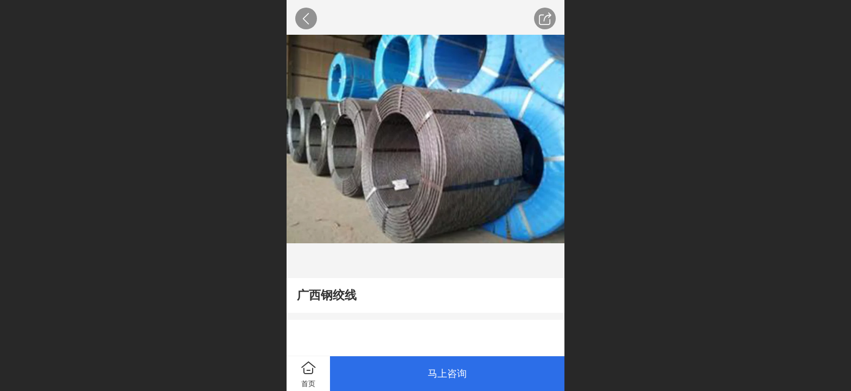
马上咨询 (447, 373)
